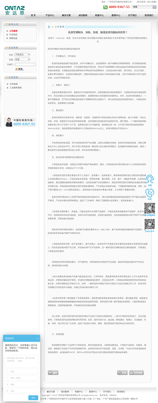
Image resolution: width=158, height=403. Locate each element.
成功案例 (83, 15)
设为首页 (141, 2)
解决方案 (66, 15)
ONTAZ (113, 395)
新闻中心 (116, 15)
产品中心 (50, 15)
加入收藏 (152, 2)
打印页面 (138, 373)
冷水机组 (14, 84)
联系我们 (149, 15)
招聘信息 (13, 38)
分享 (124, 373)
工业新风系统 (16, 87)
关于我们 (132, 15)
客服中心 (99, 15)
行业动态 (13, 34)
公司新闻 (13, 31)
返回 (55, 373)
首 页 (33, 15)
